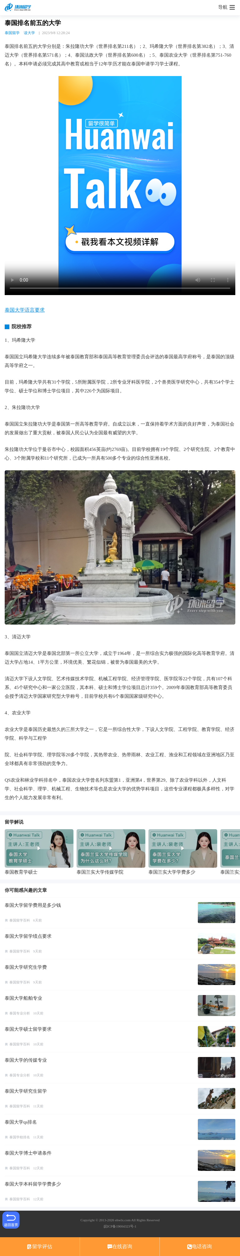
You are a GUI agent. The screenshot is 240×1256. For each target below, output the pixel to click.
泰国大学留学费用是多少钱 (33, 905)
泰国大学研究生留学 (26, 1091)
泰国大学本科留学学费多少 (33, 1184)
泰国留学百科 (19, 920)
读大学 (29, 33)
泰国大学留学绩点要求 (28, 936)
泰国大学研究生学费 (26, 967)
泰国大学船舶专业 (23, 998)
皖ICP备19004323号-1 (120, 1226)
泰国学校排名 (19, 1137)
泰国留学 (12, 33)
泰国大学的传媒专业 (26, 1060)
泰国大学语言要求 (25, 310)
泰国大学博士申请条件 (28, 1153)
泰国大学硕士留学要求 (28, 1029)
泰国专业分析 (19, 1013)
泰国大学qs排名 (21, 1122)
